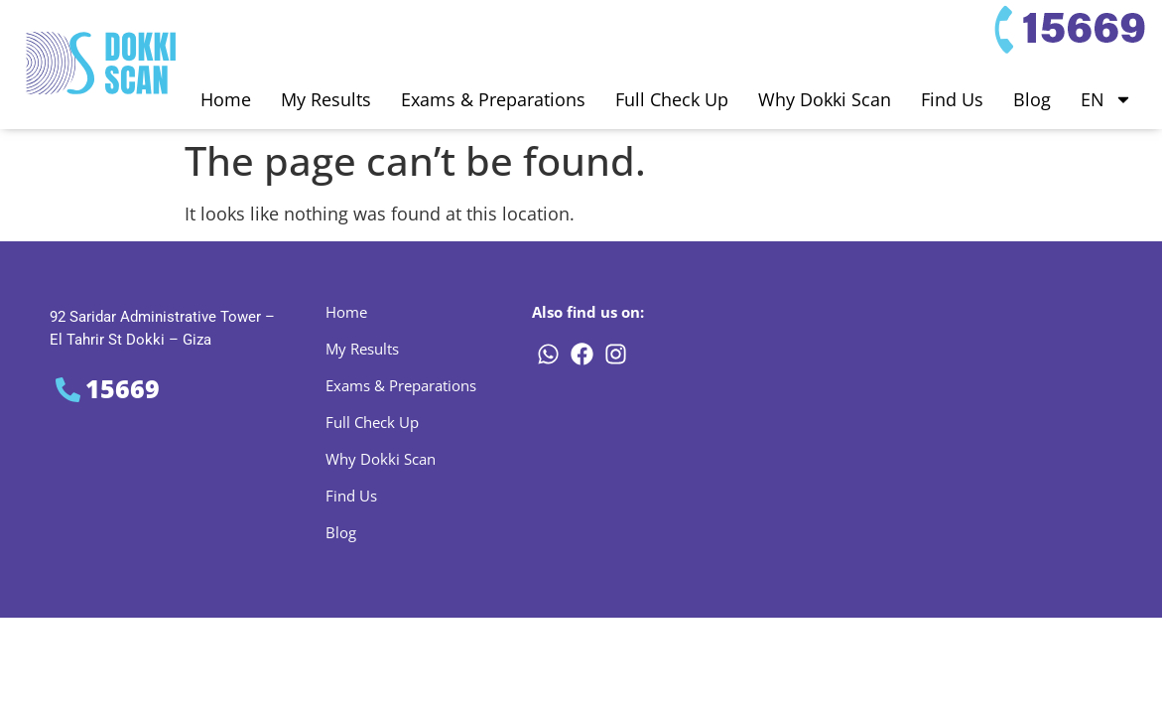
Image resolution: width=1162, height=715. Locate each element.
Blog (1032, 99)
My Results (326, 99)
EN (1106, 99)
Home (225, 99)
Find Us (952, 99)
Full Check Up (671, 99)
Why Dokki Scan (824, 99)
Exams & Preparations (493, 99)
